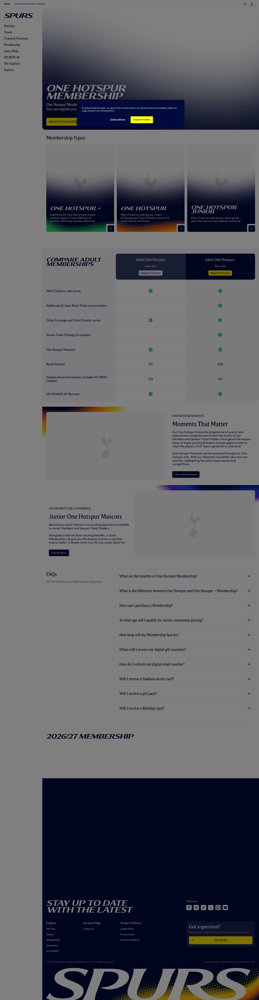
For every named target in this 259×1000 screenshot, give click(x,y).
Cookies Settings (117, 119)
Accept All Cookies (141, 119)
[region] (130, 113)
